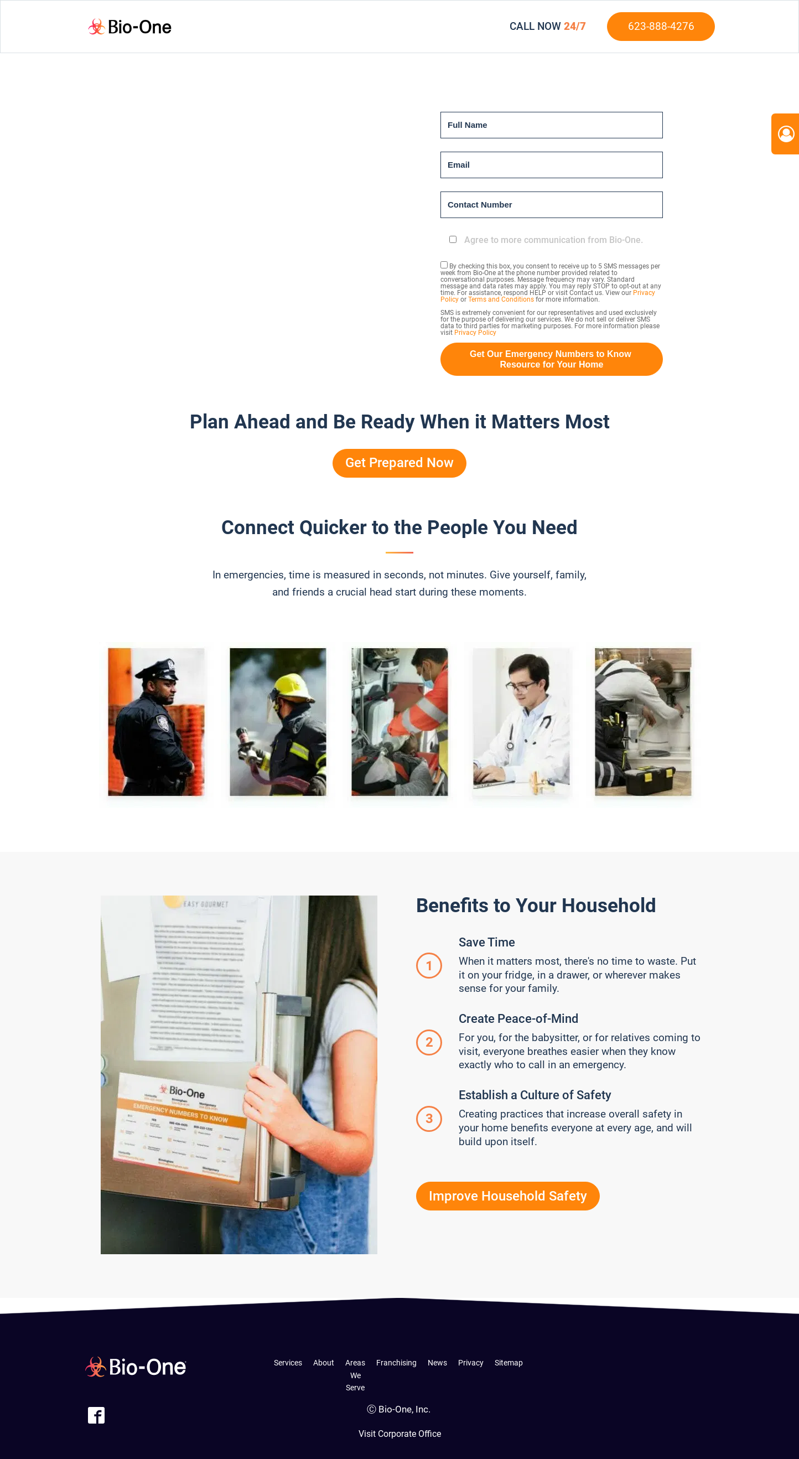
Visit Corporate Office (400, 1434)
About (323, 1362)
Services (288, 1362)
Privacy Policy (475, 333)
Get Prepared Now (399, 462)
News (437, 1362)
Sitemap (509, 1362)
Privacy (471, 1362)
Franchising (396, 1362)
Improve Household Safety (508, 1196)
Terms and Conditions (501, 299)
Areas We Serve (355, 1375)
